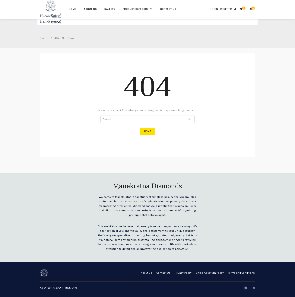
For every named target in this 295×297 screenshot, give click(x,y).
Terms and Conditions (241, 272)
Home (72, 15)
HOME (147, 131)
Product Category (138, 15)
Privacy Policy (183, 272)
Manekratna (70, 287)
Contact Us (163, 272)
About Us (90, 15)
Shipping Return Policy (210, 272)
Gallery (109, 15)
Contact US (168, 15)
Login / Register (221, 15)
